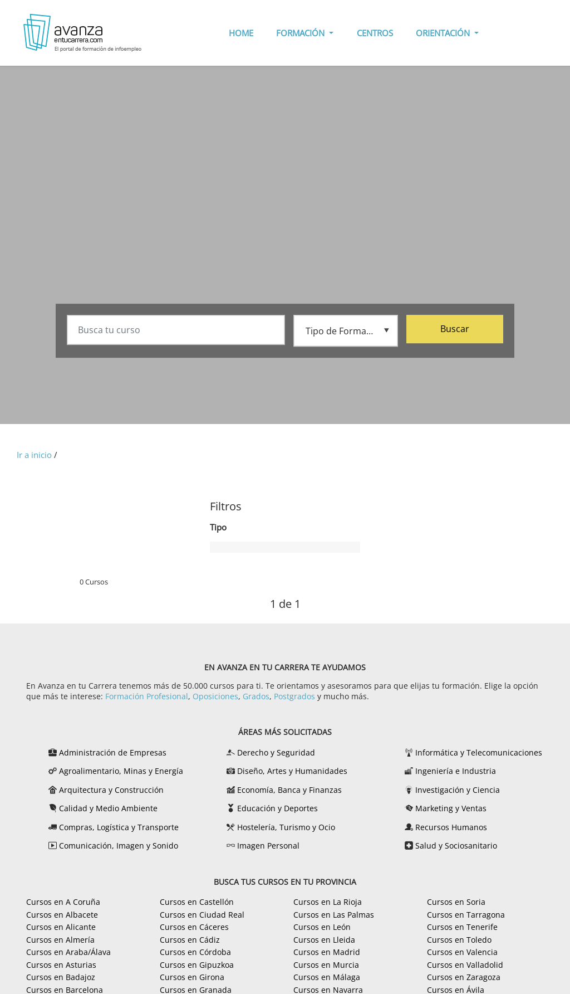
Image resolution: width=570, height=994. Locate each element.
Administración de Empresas (112, 752)
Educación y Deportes (277, 808)
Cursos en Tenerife (462, 927)
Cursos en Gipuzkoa (197, 964)
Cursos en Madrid (326, 952)
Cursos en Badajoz (60, 977)
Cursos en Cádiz (190, 939)
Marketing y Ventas (451, 808)
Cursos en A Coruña (63, 901)
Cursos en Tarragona (466, 914)
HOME (241, 32)
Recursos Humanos (451, 827)
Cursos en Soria (456, 901)
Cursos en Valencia (462, 952)
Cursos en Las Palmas (333, 914)
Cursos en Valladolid (465, 964)
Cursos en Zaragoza (463, 977)
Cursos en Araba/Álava (68, 952)
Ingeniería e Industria (455, 771)
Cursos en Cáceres (194, 927)
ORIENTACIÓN (444, 32)
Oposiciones (215, 696)
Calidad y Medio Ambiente (108, 808)
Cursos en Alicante (61, 927)
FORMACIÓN (301, 32)
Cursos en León (322, 927)
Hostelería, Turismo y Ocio (286, 827)
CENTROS (375, 32)
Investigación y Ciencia (457, 790)
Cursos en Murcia (326, 964)
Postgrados (294, 696)
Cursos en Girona (192, 977)
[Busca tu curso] (175, 330)
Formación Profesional (146, 696)
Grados (256, 696)
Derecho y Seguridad (276, 752)
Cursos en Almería (60, 939)
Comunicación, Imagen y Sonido (118, 845)
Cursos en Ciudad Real (202, 914)
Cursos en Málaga (326, 977)
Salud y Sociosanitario (456, 845)
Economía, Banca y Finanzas (289, 790)
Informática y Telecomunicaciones (478, 752)
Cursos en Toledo (459, 939)
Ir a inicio (34, 454)
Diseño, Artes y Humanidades (292, 771)
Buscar (454, 329)
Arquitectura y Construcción (111, 790)
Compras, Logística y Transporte (119, 827)
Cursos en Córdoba (195, 952)
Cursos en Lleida (324, 939)
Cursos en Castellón (197, 901)
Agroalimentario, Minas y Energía (121, 771)
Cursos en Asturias (61, 964)
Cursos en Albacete (62, 914)
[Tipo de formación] (345, 330)
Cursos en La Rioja (327, 901)
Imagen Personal (268, 845)
